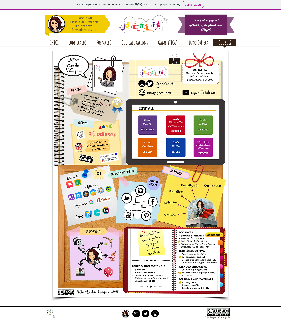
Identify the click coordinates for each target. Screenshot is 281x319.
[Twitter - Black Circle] (145, 313)
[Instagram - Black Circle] (155, 313)
